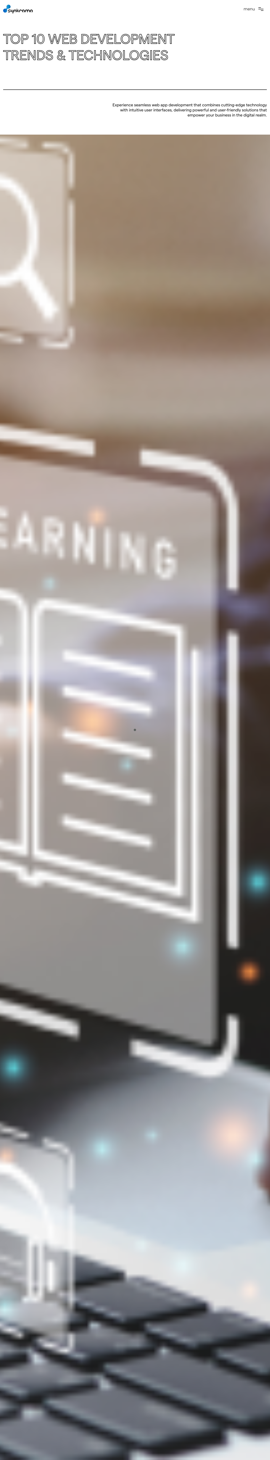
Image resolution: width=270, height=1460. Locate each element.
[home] (18, 9)
